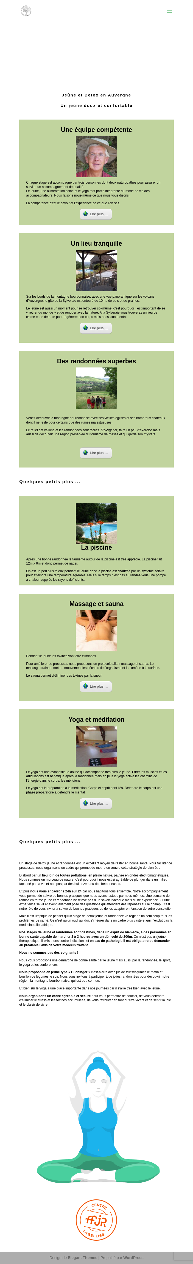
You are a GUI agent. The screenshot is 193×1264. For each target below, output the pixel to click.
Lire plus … (95, 213)
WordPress (133, 1257)
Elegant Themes (82, 1257)
